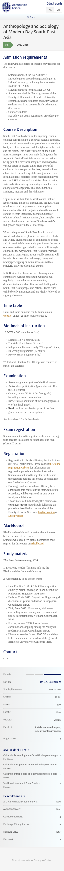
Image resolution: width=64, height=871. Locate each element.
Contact (48, 860)
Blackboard (37, 543)
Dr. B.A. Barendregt (50, 682)
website (7, 315)
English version (46, 512)
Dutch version (15, 515)
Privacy (37, 860)
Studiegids (54, 3)
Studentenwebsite (21, 860)
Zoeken (33, 17)
